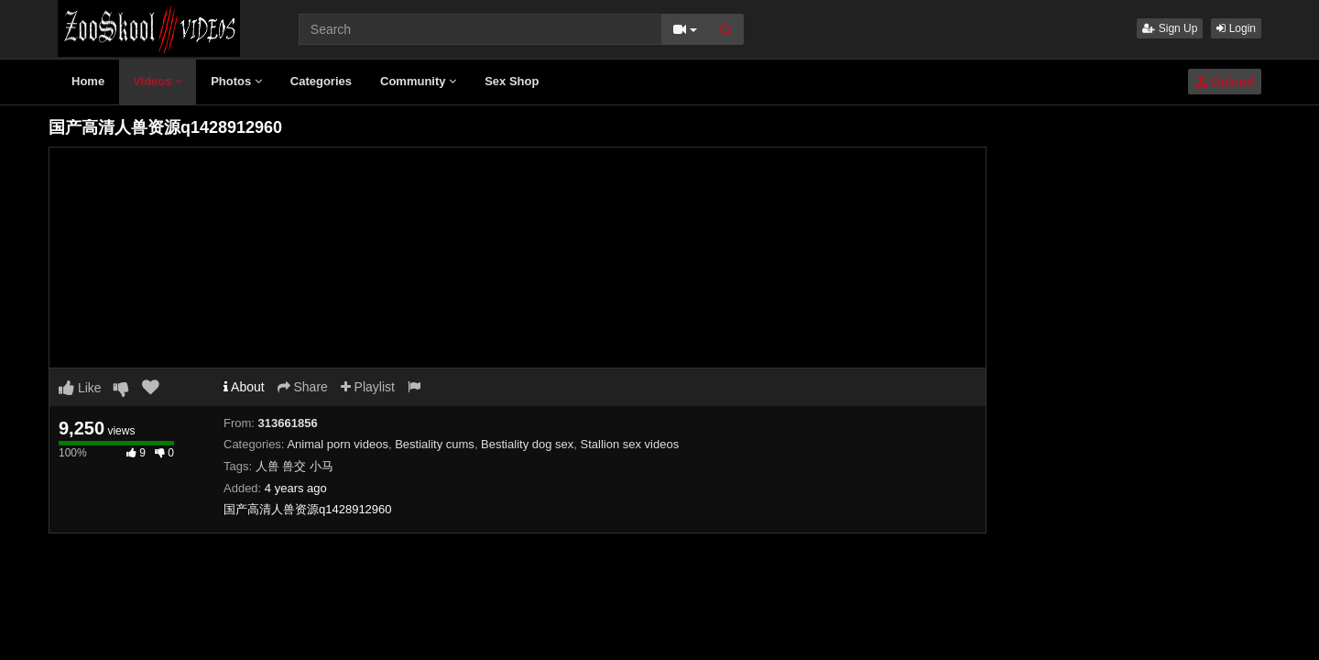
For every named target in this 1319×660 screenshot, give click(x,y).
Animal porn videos (337, 444)
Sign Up (1169, 28)
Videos (157, 81)
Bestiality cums (434, 444)
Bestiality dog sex (527, 444)
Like (80, 387)
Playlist (368, 387)
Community (418, 81)
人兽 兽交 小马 (294, 466)
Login (1236, 28)
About (244, 387)
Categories (321, 81)
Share (303, 387)
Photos (236, 81)
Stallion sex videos (630, 444)
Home (87, 81)
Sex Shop (512, 81)
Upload (1224, 81)
